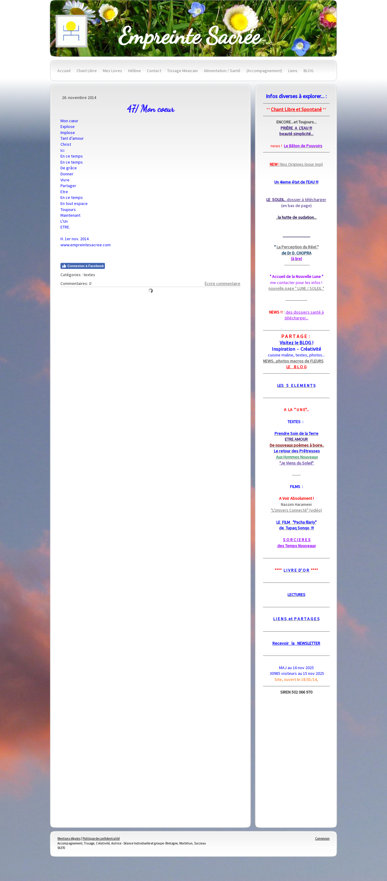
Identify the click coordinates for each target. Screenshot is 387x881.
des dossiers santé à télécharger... (304, 315)
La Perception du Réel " (298, 247)
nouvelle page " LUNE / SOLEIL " (296, 288)
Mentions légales (68, 838)
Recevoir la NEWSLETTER (296, 643)
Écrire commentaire (222, 283)
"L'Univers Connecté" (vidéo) (296, 510)
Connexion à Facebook (83, 265)
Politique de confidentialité (101, 838)
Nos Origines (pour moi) (296, 164)
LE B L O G (296, 366)
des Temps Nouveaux (296, 545)
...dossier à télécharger (296, 199)
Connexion (322, 838)
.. (296, 217)
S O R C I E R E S (297, 539)
